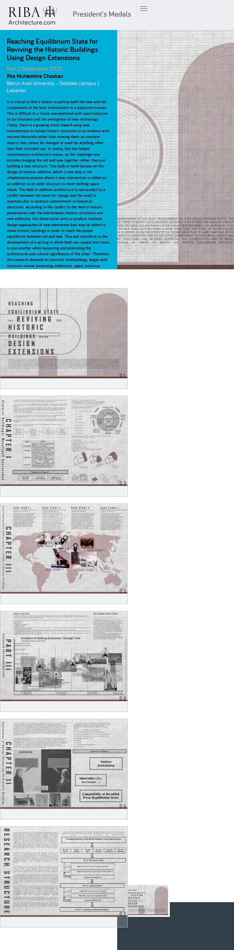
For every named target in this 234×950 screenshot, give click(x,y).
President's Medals (102, 14)
